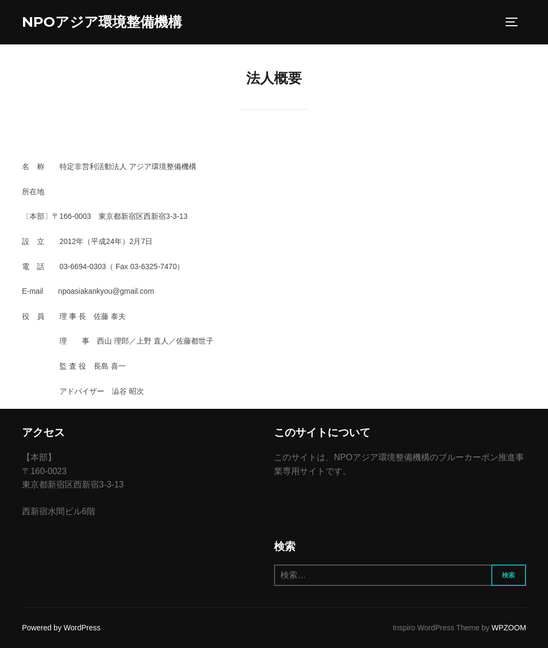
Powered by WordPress (61, 627)
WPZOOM (509, 627)
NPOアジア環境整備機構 (102, 22)
